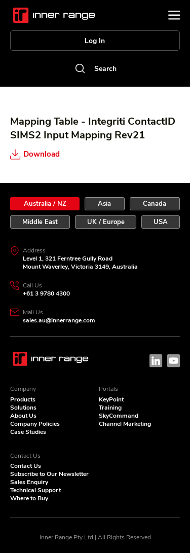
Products (22, 399)
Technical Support (35, 490)
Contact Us (25, 466)
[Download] (58, 154)
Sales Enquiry (29, 482)
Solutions (23, 407)
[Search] (95, 68)
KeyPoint (111, 399)
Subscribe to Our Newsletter (49, 474)
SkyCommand (118, 416)
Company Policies (35, 424)
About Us (23, 416)
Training (110, 407)
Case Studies (28, 432)
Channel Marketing (125, 424)
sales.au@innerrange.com (59, 320)
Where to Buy (29, 498)
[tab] (45, 203)
